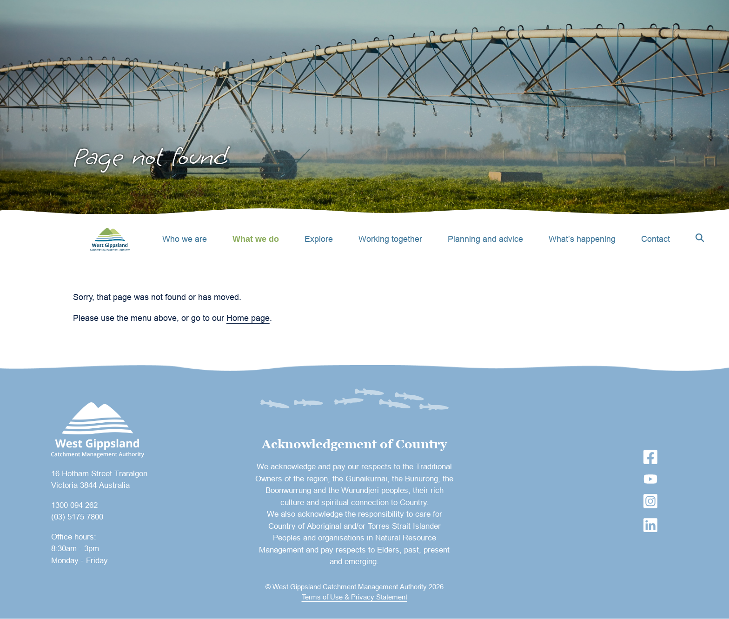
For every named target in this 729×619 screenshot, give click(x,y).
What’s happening (582, 239)
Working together (390, 239)
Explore (319, 239)
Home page (248, 318)
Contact (655, 239)
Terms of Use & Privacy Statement (354, 597)
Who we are (184, 239)
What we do (255, 239)
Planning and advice (485, 239)
